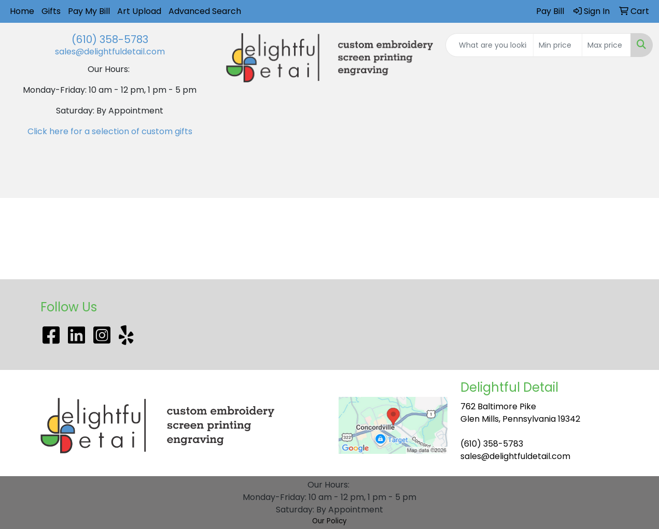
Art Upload (139, 11)
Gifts (51, 11)
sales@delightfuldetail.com (110, 52)
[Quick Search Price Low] (557, 45)
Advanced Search (205, 11)
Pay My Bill (89, 11)
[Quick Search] (489, 45)
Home (22, 11)
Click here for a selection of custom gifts (109, 131)
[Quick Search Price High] (606, 45)
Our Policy (329, 521)
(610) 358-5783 (110, 39)
